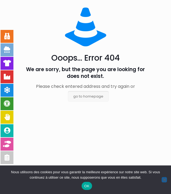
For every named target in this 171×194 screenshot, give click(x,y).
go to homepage (88, 96)
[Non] (164, 179)
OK (86, 186)
